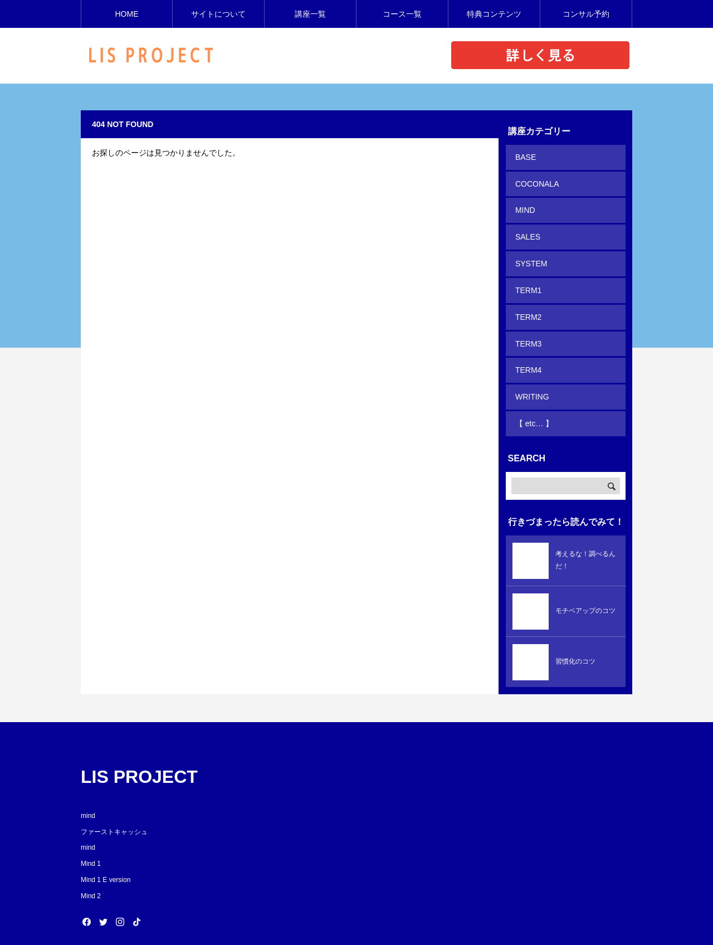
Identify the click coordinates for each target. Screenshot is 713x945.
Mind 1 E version (105, 850)
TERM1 (527, 275)
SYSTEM (530, 251)
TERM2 (527, 299)
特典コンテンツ (494, 13)
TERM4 (527, 347)
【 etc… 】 (533, 395)
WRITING (531, 371)
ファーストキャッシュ (114, 802)
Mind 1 (91, 834)
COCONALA (536, 180)
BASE (524, 156)
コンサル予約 (586, 13)
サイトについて (218, 13)
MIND (524, 203)
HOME (127, 13)
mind (88, 786)
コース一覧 (402, 13)
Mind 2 (91, 866)
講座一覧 (310, 13)
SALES (526, 227)
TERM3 (527, 323)
